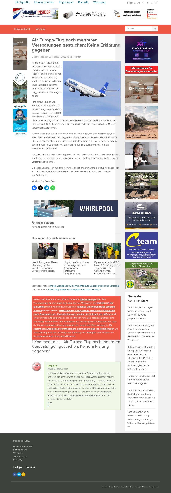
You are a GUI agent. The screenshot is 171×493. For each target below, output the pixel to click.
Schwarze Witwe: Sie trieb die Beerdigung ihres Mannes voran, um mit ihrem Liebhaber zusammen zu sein (141, 397)
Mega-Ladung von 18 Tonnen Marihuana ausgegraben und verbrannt (84, 286)
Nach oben (153, 487)
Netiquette (23, 2)
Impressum (66, 2)
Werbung (99, 2)
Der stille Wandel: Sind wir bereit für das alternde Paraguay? (141, 380)
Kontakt (83, 2)
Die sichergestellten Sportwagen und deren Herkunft (74, 289)
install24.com (142, 487)
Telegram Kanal (22, 29)
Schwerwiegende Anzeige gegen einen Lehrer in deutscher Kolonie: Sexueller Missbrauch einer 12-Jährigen (141, 332)
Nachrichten (75, 57)
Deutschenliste (44, 2)
